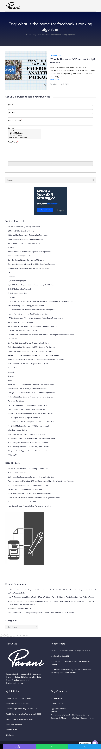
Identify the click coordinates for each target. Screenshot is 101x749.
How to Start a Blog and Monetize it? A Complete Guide (28, 314)
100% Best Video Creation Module (21, 231)
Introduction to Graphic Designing (21, 322)
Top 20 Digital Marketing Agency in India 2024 (25, 417)
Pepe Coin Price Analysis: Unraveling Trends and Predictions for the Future (36, 359)
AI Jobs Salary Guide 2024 (17, 473)
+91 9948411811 (57, 698)
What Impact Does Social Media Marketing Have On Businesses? (32, 438)
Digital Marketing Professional (19, 289)
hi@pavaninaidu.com (58, 709)
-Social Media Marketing (24, 137)
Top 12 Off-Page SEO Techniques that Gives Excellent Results (31, 413)
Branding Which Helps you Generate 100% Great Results (29, 268)
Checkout (11, 276)
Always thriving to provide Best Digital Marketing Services (29, 252)
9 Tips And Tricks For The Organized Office (24, 243)
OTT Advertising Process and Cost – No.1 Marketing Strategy (31, 351)
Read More (54, 79)
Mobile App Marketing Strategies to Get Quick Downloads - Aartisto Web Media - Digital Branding (45, 590)
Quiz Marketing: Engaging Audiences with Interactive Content (31, 477)
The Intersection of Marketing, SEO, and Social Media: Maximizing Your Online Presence (40, 481)
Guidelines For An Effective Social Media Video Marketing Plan (31, 310)
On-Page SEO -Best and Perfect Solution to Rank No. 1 (28, 343)
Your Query (13, 142)
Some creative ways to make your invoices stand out (27, 388)
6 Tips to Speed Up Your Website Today (79, 597)
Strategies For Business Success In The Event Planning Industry (31, 393)
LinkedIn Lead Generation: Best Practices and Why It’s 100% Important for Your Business (41, 334)
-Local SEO (24, 131)
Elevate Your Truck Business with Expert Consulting (27, 489)
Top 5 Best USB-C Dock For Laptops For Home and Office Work (31, 422)
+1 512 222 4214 (57, 703)
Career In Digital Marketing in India (19, 719)
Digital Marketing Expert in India (18, 698)
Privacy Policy (13, 368)
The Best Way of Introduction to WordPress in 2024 (27, 405)
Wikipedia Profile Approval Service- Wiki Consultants (28, 451)
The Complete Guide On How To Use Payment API (27, 409)
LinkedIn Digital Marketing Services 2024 (23, 330)
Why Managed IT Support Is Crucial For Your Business (28, 442)
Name (10, 104)
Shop (10, 380)
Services (11, 128)
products (11, 372)
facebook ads (55, 55)
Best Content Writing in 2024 (19, 256)
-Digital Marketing (24, 133)
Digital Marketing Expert (17, 281)
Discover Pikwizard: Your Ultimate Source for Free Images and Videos (34, 498)
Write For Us (12, 455)
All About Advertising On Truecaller (60, 612)
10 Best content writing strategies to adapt (24, 227)
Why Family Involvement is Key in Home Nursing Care (28, 485)
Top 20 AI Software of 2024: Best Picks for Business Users (29, 493)
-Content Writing (24, 135)
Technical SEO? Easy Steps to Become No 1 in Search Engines (30, 397)
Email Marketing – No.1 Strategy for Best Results (26, 305)
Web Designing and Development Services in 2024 (26, 434)
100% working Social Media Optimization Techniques (27, 235)
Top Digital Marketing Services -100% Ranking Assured (28, 426)
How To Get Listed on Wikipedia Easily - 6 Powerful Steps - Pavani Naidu (35, 597)
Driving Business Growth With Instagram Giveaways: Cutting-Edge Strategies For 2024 (40, 301)
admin (55, 84)
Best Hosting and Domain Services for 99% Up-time (27, 260)
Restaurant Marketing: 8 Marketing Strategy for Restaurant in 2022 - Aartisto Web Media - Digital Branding (48, 601)
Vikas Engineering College (17, 430)
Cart (9, 272)
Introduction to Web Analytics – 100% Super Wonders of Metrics (32, 326)
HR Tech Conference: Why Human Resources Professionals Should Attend (35, 318)
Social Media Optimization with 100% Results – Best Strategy (31, 384)
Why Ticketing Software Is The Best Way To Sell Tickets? (28, 447)
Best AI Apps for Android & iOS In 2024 (22, 502)
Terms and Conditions (16, 401)
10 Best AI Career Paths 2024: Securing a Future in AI (28, 468)
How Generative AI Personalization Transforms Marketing (29, 506)
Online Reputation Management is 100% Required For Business (31, 347)
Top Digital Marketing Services (17, 703)
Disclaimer (12, 297)
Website (11, 112)
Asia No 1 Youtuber (24, 608)
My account (12, 339)
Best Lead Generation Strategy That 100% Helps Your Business (31, 264)
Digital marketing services (17, 293)
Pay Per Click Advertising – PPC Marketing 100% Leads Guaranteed (33, 355)
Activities (11, 247)
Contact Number (15, 120)
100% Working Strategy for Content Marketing (25, 239)
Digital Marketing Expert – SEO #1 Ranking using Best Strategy (31, 285)
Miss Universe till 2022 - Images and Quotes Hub (26, 612)
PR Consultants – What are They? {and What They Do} (28, 364)
